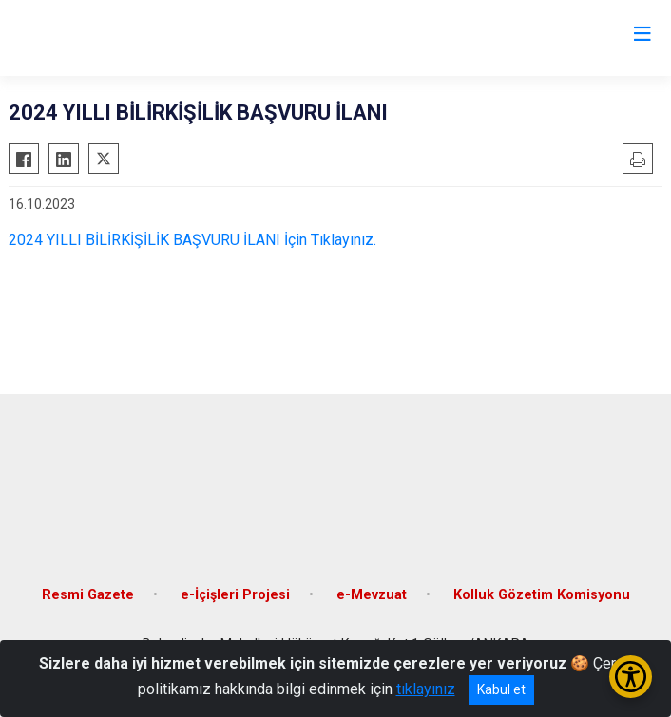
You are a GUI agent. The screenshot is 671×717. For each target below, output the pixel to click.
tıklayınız (425, 689)
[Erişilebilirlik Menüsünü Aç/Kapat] (630, 676)
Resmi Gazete (88, 595)
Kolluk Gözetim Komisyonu (541, 595)
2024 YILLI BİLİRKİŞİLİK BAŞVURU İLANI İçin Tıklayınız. (192, 240)
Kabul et (501, 689)
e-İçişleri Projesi (235, 595)
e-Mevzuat (371, 595)
